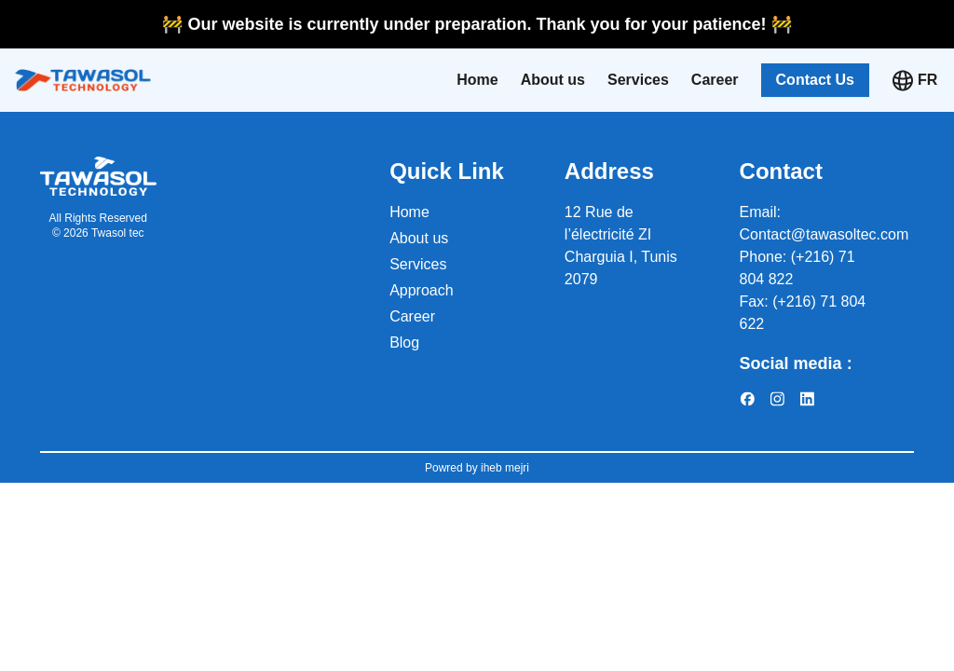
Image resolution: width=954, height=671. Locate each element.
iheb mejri (503, 467)
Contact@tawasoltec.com (824, 234)
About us (553, 80)
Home (477, 80)
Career (715, 80)
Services (638, 80)
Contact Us (815, 80)
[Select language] (928, 80)
